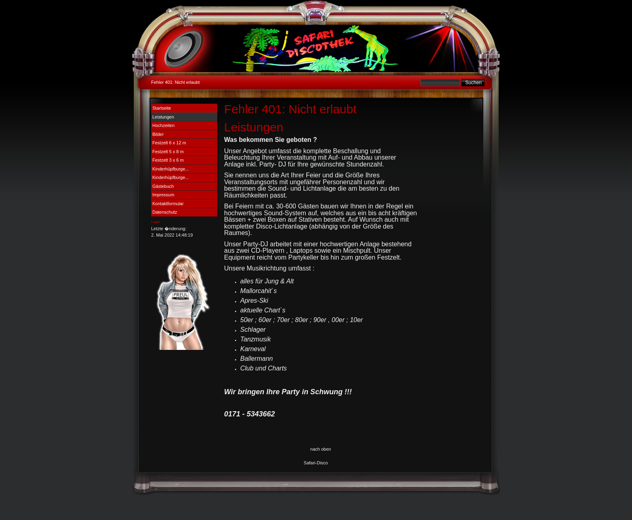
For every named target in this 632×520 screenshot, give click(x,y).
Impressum (163, 194)
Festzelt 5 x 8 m (168, 151)
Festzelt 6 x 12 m (169, 142)
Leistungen (163, 116)
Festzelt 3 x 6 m (168, 160)
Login (155, 222)
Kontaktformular (168, 203)
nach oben (320, 449)
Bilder (158, 134)
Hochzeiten (163, 125)
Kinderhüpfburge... (170, 168)
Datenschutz (164, 212)
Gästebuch (163, 186)
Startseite (161, 108)
